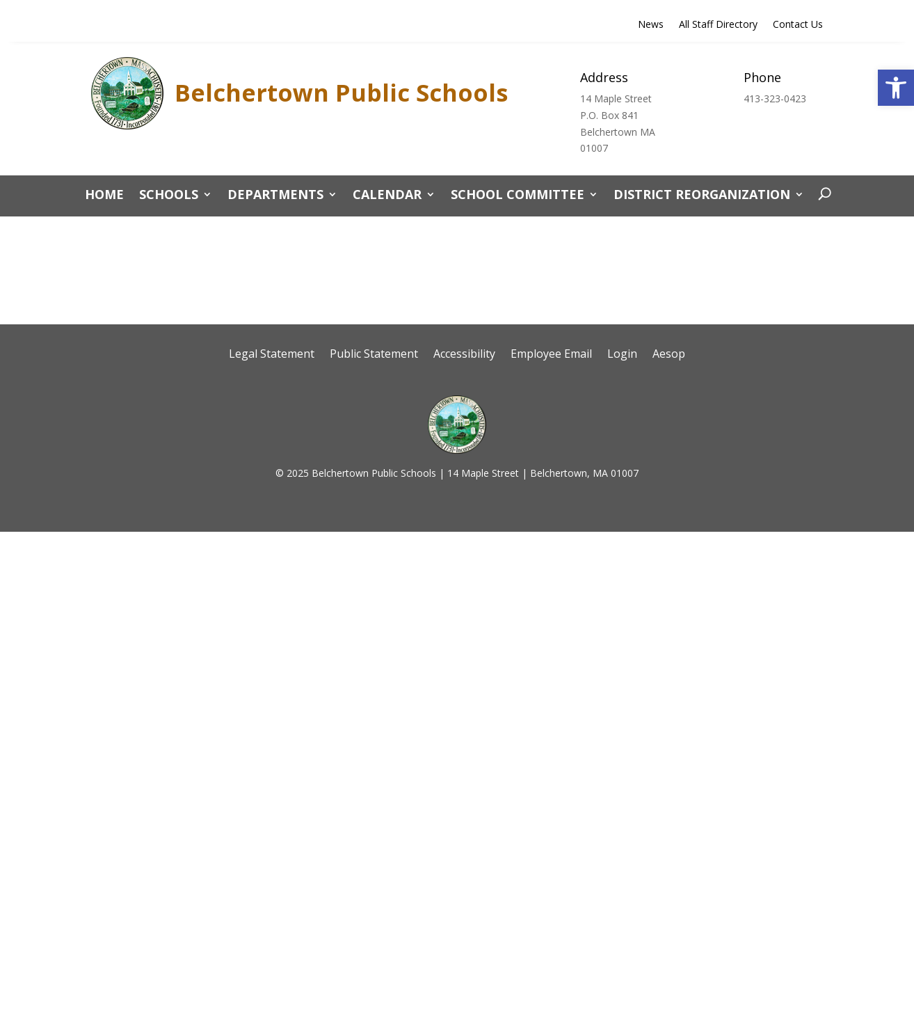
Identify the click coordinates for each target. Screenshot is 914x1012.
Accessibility (464, 355)
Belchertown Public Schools (341, 93)
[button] (896, 88)
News (651, 25)
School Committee (517, 196)
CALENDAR (387, 196)
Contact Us (798, 25)
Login (622, 355)
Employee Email (551, 355)
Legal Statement (271, 355)
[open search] (821, 194)
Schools (168, 196)
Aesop (668, 355)
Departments (275, 196)
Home (104, 196)
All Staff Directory (718, 25)
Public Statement (374, 355)
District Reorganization (702, 196)
